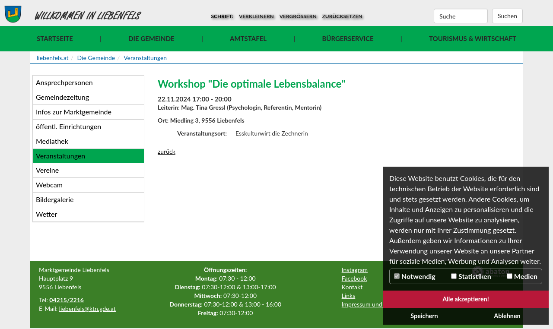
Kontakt (352, 287)
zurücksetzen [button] (342, 16)
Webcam (49, 184)
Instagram (355, 269)
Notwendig (414, 276)
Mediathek (52, 141)
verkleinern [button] (256, 16)
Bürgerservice (347, 38)
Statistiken (471, 276)
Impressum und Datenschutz (379, 304)
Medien (522, 276)
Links (349, 295)
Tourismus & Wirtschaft (472, 38)
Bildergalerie (54, 199)
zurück (166, 151)
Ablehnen (507, 316)
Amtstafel (248, 38)
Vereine (47, 170)
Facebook (354, 278)
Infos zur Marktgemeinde (73, 112)
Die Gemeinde (151, 38)
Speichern (424, 316)
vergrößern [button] (298, 16)
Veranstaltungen (145, 57)
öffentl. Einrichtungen (68, 126)
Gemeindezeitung (62, 97)
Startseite (55, 38)
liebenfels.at (53, 57)
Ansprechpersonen (64, 82)
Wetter (46, 214)
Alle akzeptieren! (465, 299)
